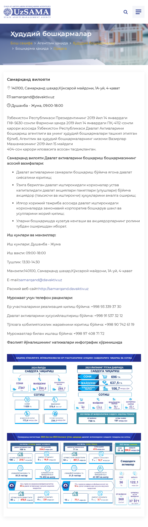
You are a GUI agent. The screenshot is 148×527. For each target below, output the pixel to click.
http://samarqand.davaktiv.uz (63, 288)
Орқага (60, 48)
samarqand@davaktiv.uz (30, 97)
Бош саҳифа (21, 43)
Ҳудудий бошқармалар (94, 43)
